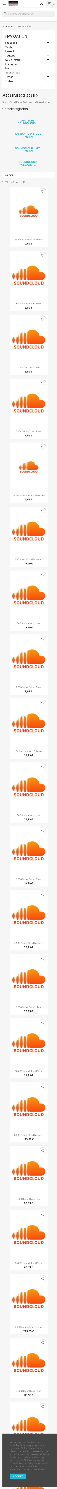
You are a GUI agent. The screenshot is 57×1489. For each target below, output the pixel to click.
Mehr (8, 68)
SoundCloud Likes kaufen (27, 149)
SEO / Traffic (12, 60)
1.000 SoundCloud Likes (28, 1007)
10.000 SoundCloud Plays (28, 1071)
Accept (18, 1476)
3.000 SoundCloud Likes (28, 1199)
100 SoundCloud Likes (28, 367)
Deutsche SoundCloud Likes (28, 239)
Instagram (11, 64)
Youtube (10, 55)
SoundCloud (12, 72)
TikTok (9, 81)
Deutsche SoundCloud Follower (28, 495)
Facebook (11, 43)
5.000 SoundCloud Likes (28, 1390)
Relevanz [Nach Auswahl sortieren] (28, 175)
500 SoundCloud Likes (28, 815)
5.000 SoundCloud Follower (28, 1135)
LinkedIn (10, 51)
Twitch (9, 76)
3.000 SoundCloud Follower (28, 943)
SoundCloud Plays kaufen (28, 136)
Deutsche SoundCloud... (28, 122)
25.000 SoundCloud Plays (28, 1263)
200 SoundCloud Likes (28, 623)
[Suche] (28, 14)
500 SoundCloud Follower (28, 559)
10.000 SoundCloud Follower (28, 1327)
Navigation (16, 36)
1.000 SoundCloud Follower (28, 751)
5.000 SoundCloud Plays (28, 879)
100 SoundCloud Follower (28, 303)
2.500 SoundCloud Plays (28, 687)
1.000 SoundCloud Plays (28, 431)
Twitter (9, 47)
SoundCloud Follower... (28, 163)
